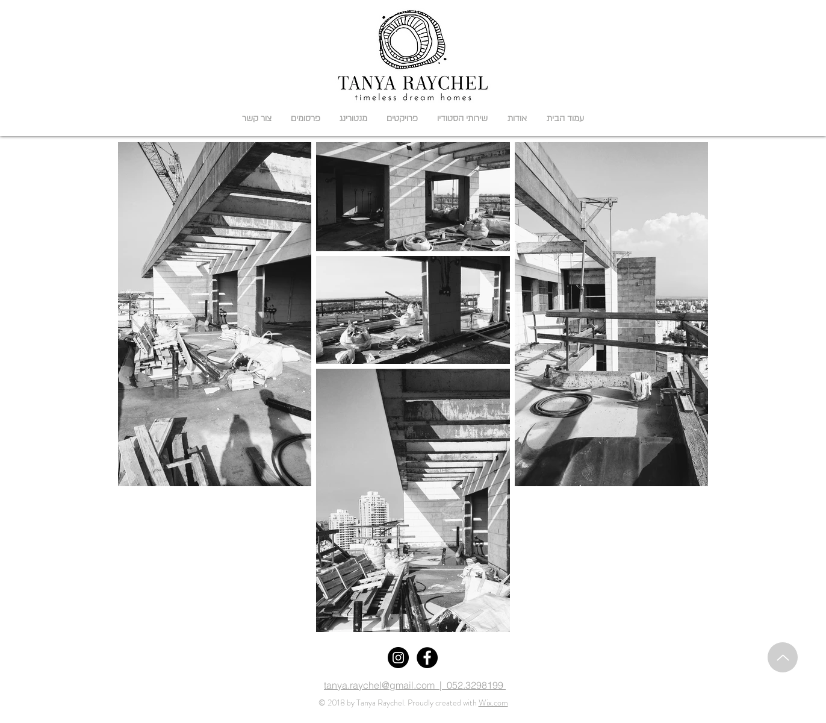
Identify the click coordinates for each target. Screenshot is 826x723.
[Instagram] (398, 657)
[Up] (782, 657)
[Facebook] (427, 657)
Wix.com (493, 702)
